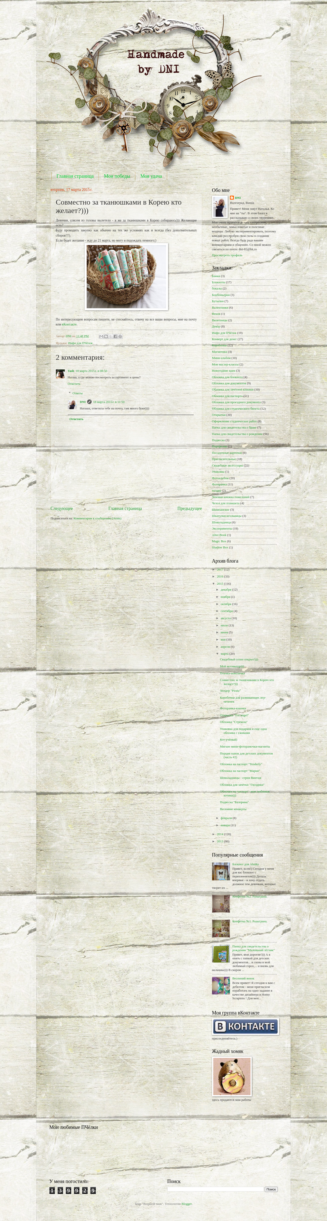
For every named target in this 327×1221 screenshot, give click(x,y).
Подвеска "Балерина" (234, 802)
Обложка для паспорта (227, 396)
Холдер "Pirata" (230, 690)
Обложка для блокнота (227, 377)
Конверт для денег (224, 339)
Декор (216, 326)
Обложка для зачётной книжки (233, 389)
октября (226, 604)
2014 (220, 834)
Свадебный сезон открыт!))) (239, 659)
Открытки (219, 415)
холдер (216, 490)
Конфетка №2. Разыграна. (249, 896)
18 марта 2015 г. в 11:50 (109, 402)
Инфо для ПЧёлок (80, 343)
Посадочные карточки (227, 453)
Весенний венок (243, 978)
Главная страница (75, 176)
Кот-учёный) (228, 739)
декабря (226, 589)
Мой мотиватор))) (232, 666)
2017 (220, 569)
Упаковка (218, 471)
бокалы (217, 288)
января (226, 825)
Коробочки (219, 345)
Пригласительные (224, 459)
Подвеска (218, 440)
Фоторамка (219, 484)
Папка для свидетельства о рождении (237, 434)
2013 (220, 841)
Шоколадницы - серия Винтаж (240, 778)
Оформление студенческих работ (234, 421)
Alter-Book (219, 535)
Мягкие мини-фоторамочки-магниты (245, 746)
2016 (220, 576)
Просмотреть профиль (227, 255)
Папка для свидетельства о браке (234, 427)
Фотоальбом (220, 478)
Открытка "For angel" (234, 715)
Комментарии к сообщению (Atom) (97, 518)
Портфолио (219, 446)
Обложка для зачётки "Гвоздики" (242, 785)
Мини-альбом (221, 358)
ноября (226, 597)
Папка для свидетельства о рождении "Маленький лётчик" (253, 948)
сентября (227, 611)
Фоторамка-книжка (233, 708)
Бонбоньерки (221, 295)
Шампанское (220, 509)
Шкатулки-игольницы (227, 516)
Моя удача (151, 176)
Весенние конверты (233, 809)
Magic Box (219, 541)
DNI (83, 402)
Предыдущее (189, 508)
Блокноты (218, 282)
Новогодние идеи (224, 370)
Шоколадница (221, 522)
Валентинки (220, 307)
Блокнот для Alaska (245, 864)
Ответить (74, 384)
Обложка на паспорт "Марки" (240, 771)
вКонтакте (69, 324)
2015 (220, 583)
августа (226, 618)
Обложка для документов (229, 383)
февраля (227, 818)
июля (225, 625)
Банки (216, 276)
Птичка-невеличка (232, 673)
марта (225, 653)
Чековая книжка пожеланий (231, 497)
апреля (226, 646)
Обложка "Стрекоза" (234, 722)
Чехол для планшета (226, 503)
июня (225, 632)
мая (223, 639)
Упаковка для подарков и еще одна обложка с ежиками (243, 730)
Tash (71, 371)
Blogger (187, 1204)
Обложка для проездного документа (236, 402)
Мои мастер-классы (225, 364)
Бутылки (218, 301)
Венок (216, 314)
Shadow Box (220, 547)
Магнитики (219, 352)
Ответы (78, 393)
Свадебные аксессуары (227, 465)
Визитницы (219, 320)
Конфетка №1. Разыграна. (249, 921)
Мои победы (117, 176)
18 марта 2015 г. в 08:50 (91, 371)
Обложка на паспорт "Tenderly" (241, 764)
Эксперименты (222, 528)
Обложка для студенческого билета (236, 408)
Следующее (62, 508)
